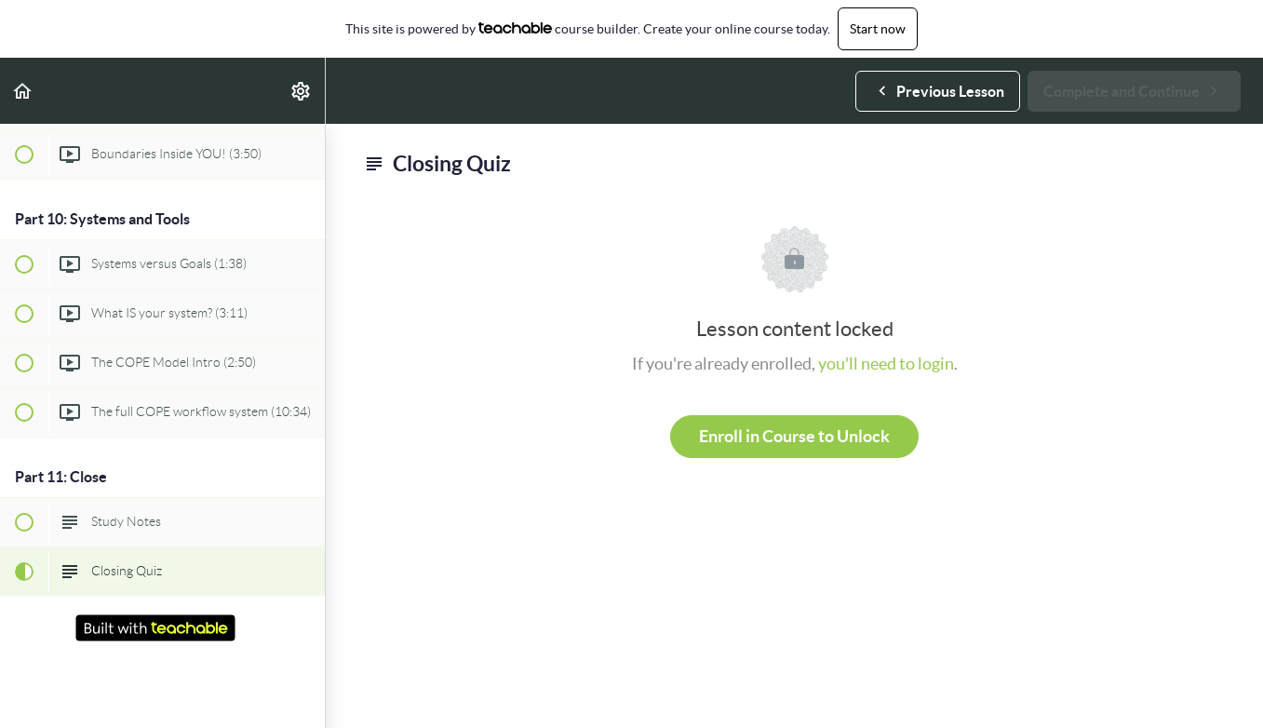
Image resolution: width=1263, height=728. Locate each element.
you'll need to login (886, 363)
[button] (23, 91)
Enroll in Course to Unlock (794, 436)
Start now (878, 28)
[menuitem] (301, 91)
